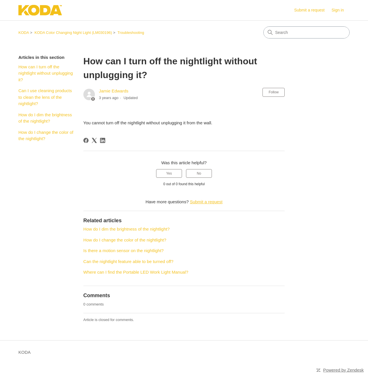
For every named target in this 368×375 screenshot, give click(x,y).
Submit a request (309, 10)
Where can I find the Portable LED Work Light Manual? (135, 272)
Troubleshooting (131, 32)
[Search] (306, 32)
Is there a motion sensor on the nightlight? (123, 250)
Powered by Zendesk (343, 370)
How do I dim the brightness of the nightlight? (45, 118)
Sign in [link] (337, 10)
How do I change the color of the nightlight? (45, 135)
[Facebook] (86, 140)
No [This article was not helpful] (199, 173)
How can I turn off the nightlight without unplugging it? (45, 73)
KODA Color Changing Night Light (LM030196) (73, 32)
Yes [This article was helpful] (169, 173)
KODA (23, 32)
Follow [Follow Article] (274, 92)
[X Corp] (94, 140)
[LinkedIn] (102, 140)
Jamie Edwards (114, 90)
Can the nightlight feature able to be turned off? (128, 261)
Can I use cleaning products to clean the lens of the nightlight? (45, 97)
